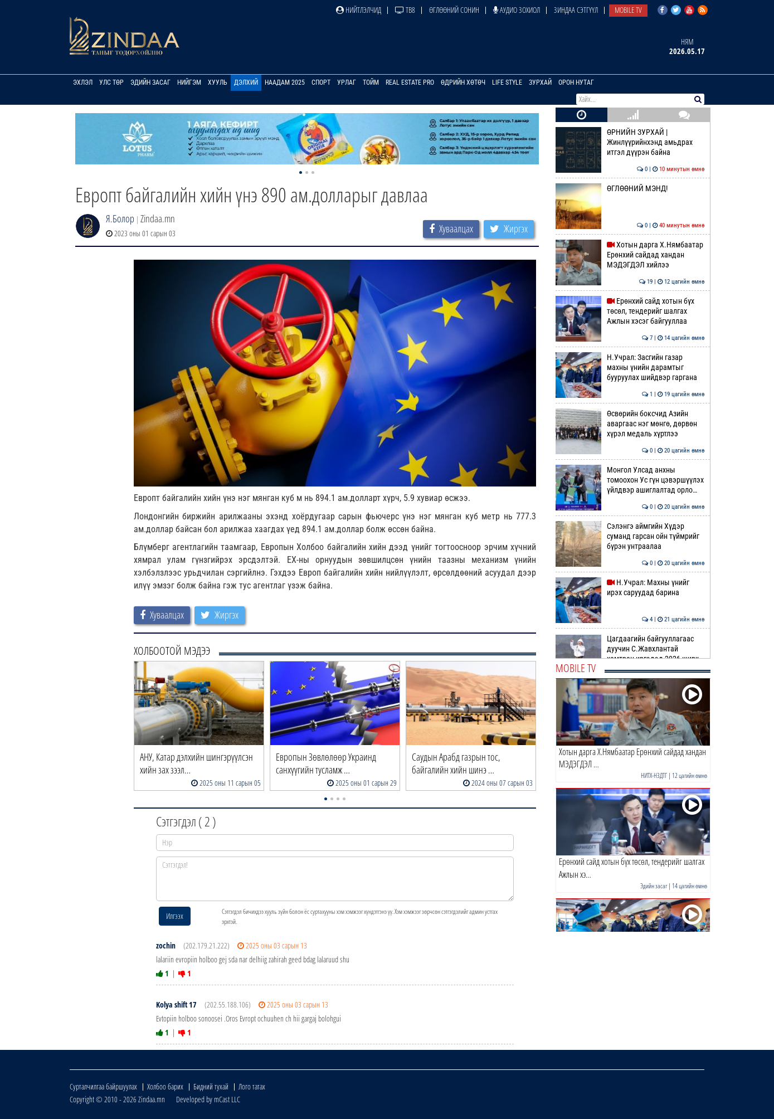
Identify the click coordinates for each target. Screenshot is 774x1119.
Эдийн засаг (150, 82)
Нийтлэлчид (358, 9)
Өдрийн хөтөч (463, 82)
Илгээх (174, 916)
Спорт (320, 82)
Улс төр (111, 82)
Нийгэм (189, 82)
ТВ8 (405, 9)
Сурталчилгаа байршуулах (103, 1086)
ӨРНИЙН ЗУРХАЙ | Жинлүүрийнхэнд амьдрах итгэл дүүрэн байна (630, 142)
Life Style (507, 82)
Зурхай (540, 82)
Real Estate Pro (410, 82)
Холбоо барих (165, 1086)
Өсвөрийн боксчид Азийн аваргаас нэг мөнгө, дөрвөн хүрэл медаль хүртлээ (630, 423)
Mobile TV (628, 9)
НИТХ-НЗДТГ (654, 775)
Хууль (217, 82)
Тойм (371, 82)
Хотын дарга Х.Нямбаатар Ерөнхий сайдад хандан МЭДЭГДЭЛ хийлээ (630, 255)
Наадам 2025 (285, 82)
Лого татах (251, 1086)
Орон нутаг (576, 82)
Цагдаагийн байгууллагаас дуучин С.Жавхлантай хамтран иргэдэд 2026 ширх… (630, 649)
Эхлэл (83, 82)
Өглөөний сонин (454, 9)
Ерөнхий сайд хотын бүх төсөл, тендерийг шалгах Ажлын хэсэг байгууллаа (630, 311)
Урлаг (346, 82)
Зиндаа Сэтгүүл (576, 9)
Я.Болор (120, 218)
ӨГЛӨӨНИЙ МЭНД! (630, 188)
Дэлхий (246, 82)
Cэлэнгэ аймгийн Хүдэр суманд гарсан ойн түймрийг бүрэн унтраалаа (630, 536)
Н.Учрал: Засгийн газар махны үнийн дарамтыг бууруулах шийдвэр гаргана (630, 367)
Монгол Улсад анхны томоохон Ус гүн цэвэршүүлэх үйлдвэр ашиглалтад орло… (630, 480)
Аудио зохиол (516, 9)
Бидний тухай (210, 1086)
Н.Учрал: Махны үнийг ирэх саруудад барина (630, 587)
